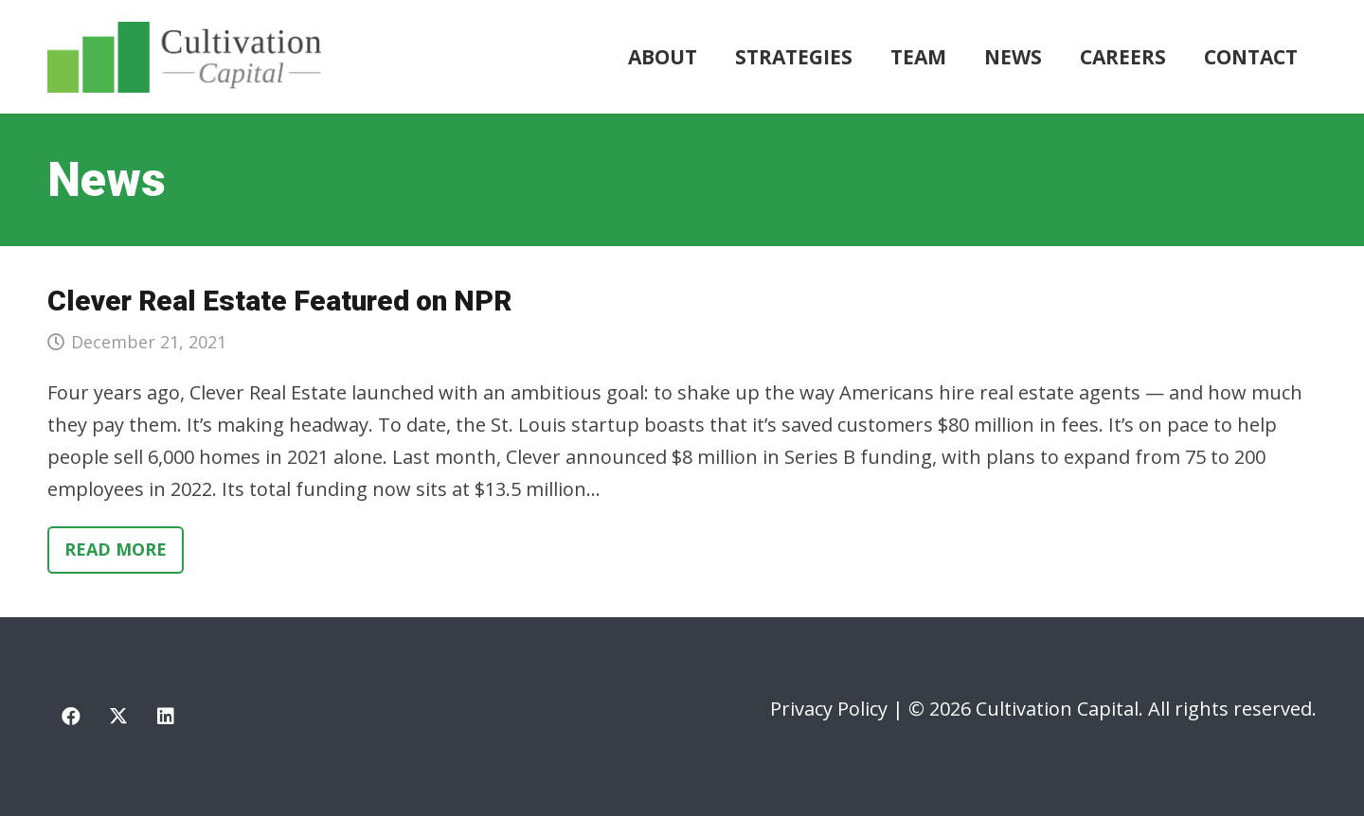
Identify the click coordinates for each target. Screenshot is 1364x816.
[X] (118, 716)
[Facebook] (71, 716)
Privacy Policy (829, 708)
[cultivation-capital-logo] (184, 57)
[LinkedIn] (165, 716)
